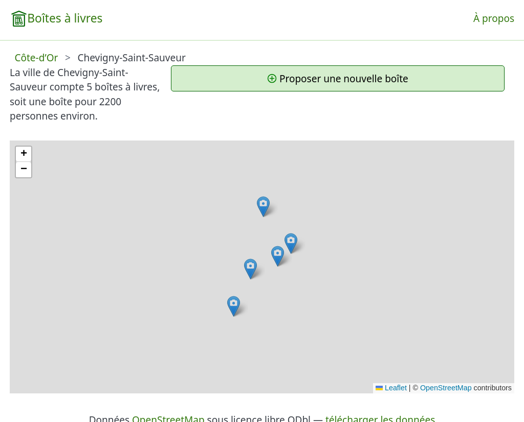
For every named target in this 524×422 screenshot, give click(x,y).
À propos (493, 18)
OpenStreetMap (446, 388)
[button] (277, 256)
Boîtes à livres (64, 18)
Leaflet (391, 388)
